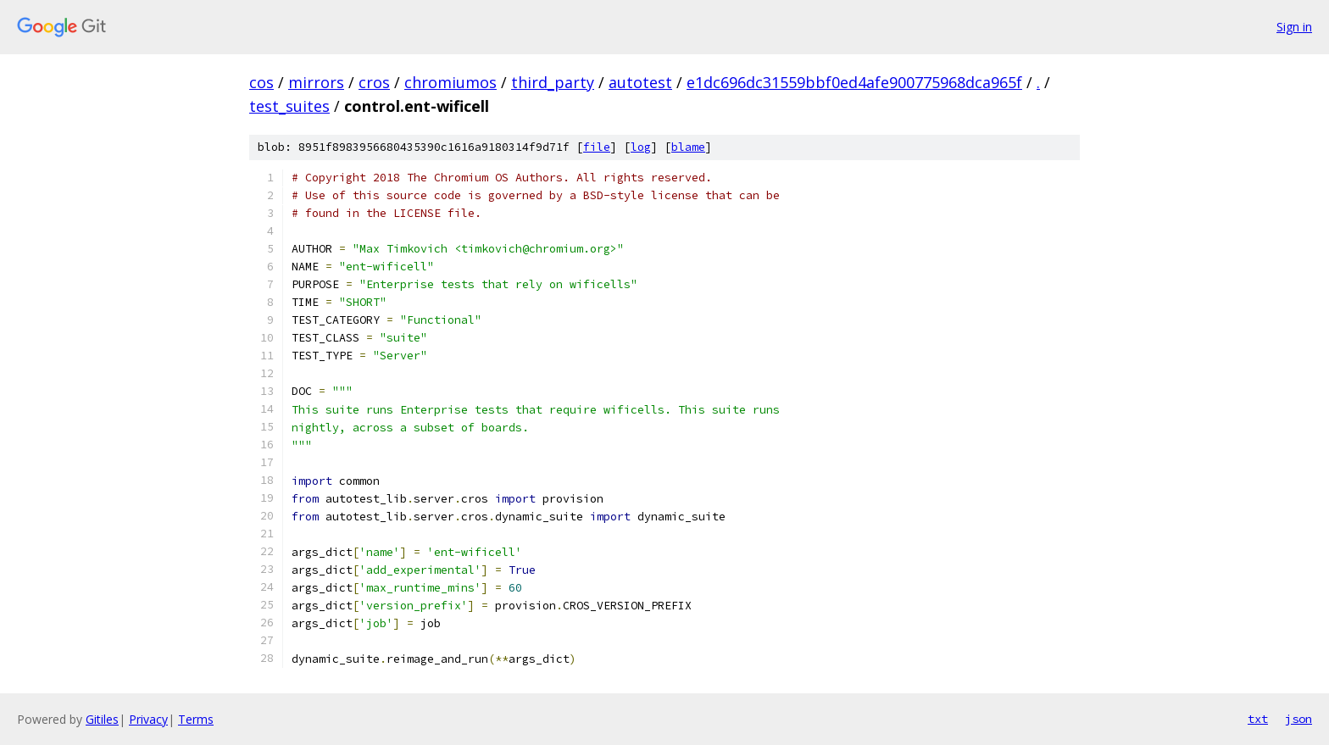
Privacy (148, 719)
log (641, 147)
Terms (196, 719)
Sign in (1294, 27)
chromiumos (450, 82)
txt (1258, 718)
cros (374, 82)
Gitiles (102, 719)
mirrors (316, 82)
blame (688, 147)
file (596, 147)
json (1298, 718)
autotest (640, 82)
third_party (552, 82)
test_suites (289, 106)
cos (261, 82)
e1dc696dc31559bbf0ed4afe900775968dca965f (854, 82)
